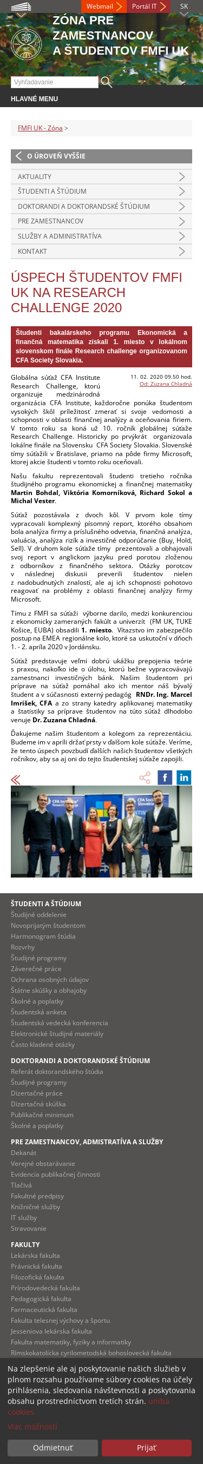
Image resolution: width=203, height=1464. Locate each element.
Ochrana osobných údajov (50, 979)
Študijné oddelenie (39, 914)
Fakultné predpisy (37, 1196)
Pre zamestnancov (50, 221)
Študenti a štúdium (52, 191)
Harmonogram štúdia (43, 936)
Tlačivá (21, 1185)
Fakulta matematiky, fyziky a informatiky (71, 1342)
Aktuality (34, 176)
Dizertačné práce (37, 1093)
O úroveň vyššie (56, 156)
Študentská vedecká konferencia (59, 1022)
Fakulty (25, 1244)
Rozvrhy (23, 947)
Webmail (100, 6)
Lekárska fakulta (35, 1255)
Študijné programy (39, 957)
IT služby (24, 1217)
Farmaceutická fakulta (44, 1309)
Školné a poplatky (37, 1001)
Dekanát (23, 1152)
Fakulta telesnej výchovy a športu (60, 1320)
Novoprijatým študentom (48, 925)
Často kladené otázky (43, 1044)
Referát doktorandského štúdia (57, 1071)
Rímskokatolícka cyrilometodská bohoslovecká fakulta (91, 1352)
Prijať (146, 1447)
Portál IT (144, 6)
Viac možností (32, 1426)
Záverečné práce (36, 968)
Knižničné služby (35, 1206)
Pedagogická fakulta (41, 1298)
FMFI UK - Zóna (40, 128)
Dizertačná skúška (38, 1104)
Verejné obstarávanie (43, 1163)
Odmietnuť (53, 1447)
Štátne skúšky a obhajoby (49, 990)
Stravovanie (29, 1228)
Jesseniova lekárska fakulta (51, 1331)
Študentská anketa (39, 1012)
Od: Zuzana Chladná (166, 383)
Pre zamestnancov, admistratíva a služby (87, 1141)
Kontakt (32, 251)
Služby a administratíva (60, 236)
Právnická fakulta (36, 1266)
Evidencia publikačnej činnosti (55, 1174)
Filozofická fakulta (37, 1277)
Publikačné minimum (42, 1114)
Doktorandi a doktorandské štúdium (84, 206)
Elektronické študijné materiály (57, 1033)
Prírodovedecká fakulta (45, 1287)
